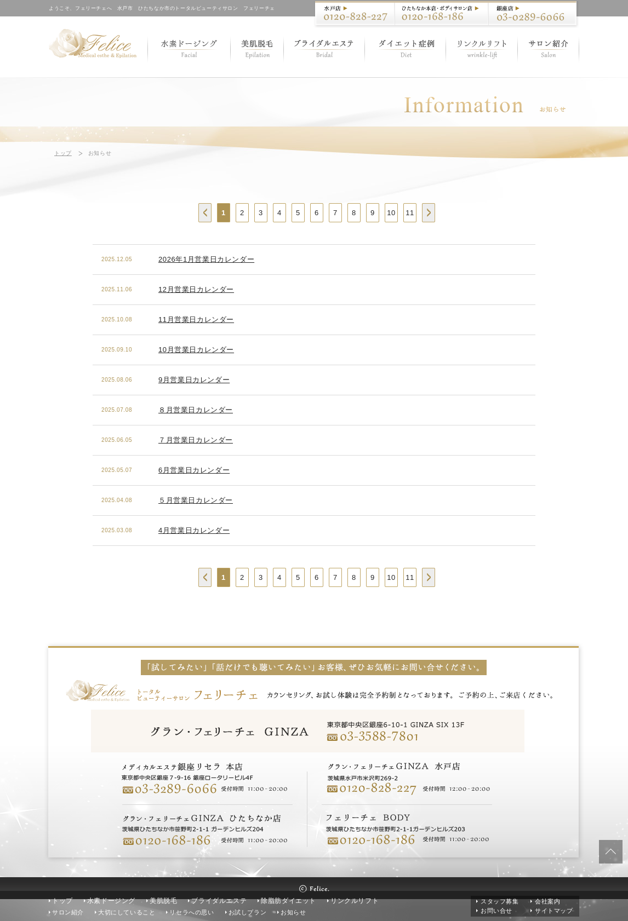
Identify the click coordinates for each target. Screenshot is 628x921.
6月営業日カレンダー (194, 470)
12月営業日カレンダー (196, 289)
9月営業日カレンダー (194, 380)
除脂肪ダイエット (288, 901)
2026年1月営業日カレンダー (206, 259)
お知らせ (293, 912)
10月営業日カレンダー (196, 350)
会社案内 (547, 901)
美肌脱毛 (163, 901)
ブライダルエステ (219, 901)
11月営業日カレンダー (196, 319)
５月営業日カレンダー (195, 500)
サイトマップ (554, 910)
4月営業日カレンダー (194, 530)
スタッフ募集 (500, 901)
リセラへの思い (191, 912)
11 (410, 213)
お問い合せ (496, 910)
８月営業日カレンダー (195, 410)
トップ (63, 153)
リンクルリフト (354, 901)
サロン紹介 (68, 912)
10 (391, 213)
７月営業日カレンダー (195, 440)
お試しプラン (248, 912)
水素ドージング (111, 901)
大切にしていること (126, 912)
